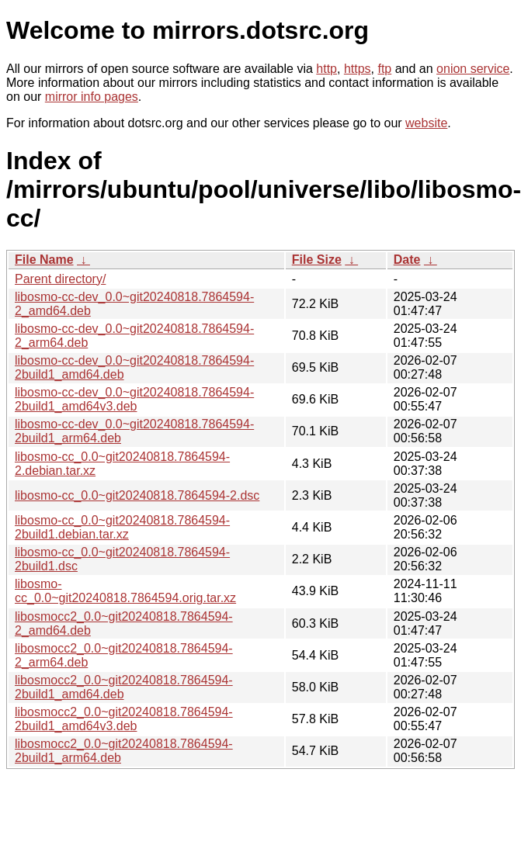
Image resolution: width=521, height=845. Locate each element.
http (326, 68)
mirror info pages (91, 96)
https (357, 68)
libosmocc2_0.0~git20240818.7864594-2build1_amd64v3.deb (124, 718)
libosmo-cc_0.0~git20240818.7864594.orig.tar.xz (125, 590)
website (426, 123)
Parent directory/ (60, 279)
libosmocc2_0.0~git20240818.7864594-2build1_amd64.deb (124, 687)
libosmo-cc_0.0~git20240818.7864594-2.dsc (137, 495)
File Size (317, 259)
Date (407, 259)
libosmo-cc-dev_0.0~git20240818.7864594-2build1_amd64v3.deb (134, 399)
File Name (44, 259)
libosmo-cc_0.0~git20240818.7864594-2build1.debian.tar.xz (122, 527)
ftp (384, 68)
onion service (472, 68)
